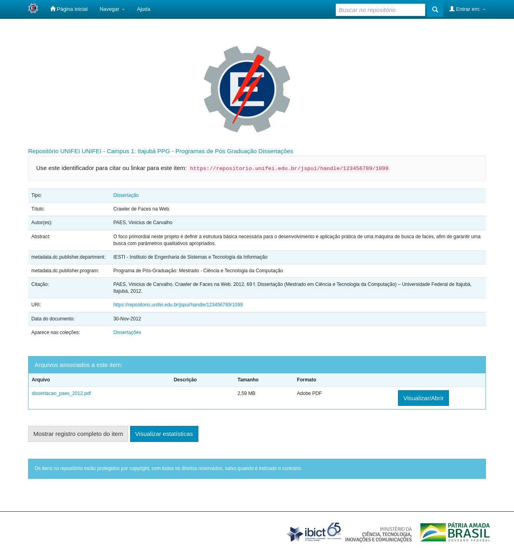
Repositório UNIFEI (54, 151)
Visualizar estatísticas (164, 433)
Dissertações (276, 151)
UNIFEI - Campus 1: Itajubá (118, 151)
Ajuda (143, 9)
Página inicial (69, 9)
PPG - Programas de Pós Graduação (207, 151)
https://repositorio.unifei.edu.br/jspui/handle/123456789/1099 (178, 305)
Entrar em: (467, 9)
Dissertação (126, 195)
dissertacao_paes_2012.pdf (61, 393)
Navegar (112, 9)
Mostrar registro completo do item (78, 433)
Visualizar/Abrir (423, 398)
